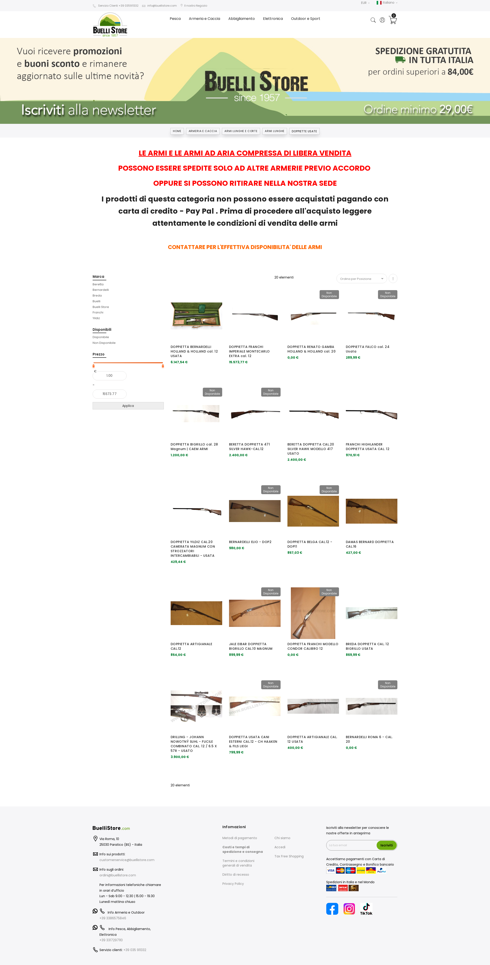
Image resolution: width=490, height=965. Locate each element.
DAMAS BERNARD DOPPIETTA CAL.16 (370, 544)
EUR (365, 3)
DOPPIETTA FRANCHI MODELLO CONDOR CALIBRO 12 (313, 646)
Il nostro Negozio (193, 6)
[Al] (110, 394)
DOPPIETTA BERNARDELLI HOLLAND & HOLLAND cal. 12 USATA (194, 351)
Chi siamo (282, 838)
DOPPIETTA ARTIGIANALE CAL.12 (191, 646)
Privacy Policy (233, 883)
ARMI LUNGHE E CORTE (241, 131)
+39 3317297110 (111, 940)
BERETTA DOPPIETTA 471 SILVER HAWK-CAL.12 (249, 446)
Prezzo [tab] (98, 354)
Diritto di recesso (235, 874)
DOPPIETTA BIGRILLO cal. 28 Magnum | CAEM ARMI (194, 446)
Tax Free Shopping (289, 856)
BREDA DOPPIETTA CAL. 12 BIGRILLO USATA (367, 646)
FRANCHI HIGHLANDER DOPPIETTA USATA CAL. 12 (368, 446)
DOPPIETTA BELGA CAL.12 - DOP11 (309, 544)
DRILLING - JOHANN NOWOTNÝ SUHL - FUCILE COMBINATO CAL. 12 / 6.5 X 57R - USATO (194, 744)
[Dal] (110, 375)
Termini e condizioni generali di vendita (238, 863)
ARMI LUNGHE (274, 131)
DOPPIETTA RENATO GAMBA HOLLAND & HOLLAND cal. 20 (311, 349)
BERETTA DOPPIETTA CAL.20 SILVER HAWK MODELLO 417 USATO (310, 449)
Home (177, 131)
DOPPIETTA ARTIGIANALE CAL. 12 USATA (312, 739)
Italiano (386, 2)
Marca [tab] (98, 276)
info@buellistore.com (159, 6)
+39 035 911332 (134, 950)
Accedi (279, 847)
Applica (128, 405)
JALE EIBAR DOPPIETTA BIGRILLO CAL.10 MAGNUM (251, 646)
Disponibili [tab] (102, 329)
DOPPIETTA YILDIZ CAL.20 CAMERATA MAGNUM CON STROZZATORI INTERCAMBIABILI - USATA (193, 549)
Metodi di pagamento (239, 838)
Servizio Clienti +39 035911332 (115, 6)
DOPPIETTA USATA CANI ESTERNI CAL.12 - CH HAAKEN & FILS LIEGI (253, 741)
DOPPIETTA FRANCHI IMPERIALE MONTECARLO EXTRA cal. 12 (249, 351)
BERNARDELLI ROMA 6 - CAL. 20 (369, 739)
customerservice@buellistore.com (126, 860)
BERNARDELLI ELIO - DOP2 (250, 542)
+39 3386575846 (112, 918)
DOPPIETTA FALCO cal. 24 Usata (368, 349)
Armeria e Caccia (203, 131)
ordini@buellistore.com (117, 875)
